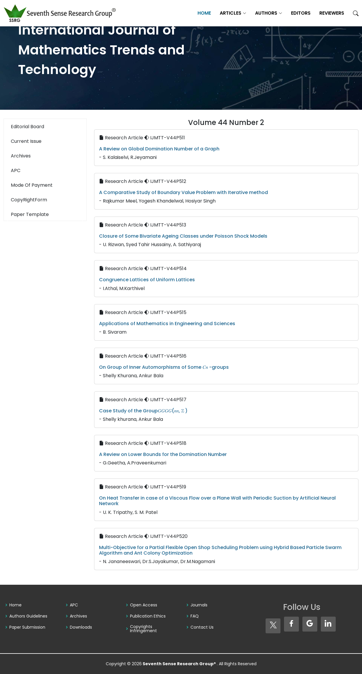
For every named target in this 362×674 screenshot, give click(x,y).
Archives (78, 616)
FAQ (194, 616)
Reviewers (331, 13)
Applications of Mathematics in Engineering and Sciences (167, 323)
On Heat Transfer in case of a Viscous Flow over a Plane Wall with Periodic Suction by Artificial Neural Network (217, 501)
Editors (301, 13)
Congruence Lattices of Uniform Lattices (147, 279)
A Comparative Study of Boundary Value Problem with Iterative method (183, 192)
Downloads (81, 627)
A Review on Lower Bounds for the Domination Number (163, 454)
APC (74, 605)
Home (204, 13)
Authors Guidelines (28, 616)
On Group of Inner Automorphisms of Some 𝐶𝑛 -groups (164, 367)
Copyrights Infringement (143, 629)
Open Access (143, 605)
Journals (198, 605)
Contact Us (202, 627)
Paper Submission (27, 627)
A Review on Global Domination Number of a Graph (159, 148)
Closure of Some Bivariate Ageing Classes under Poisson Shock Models (183, 236)
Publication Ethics (148, 616)
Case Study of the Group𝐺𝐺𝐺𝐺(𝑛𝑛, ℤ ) (143, 410)
